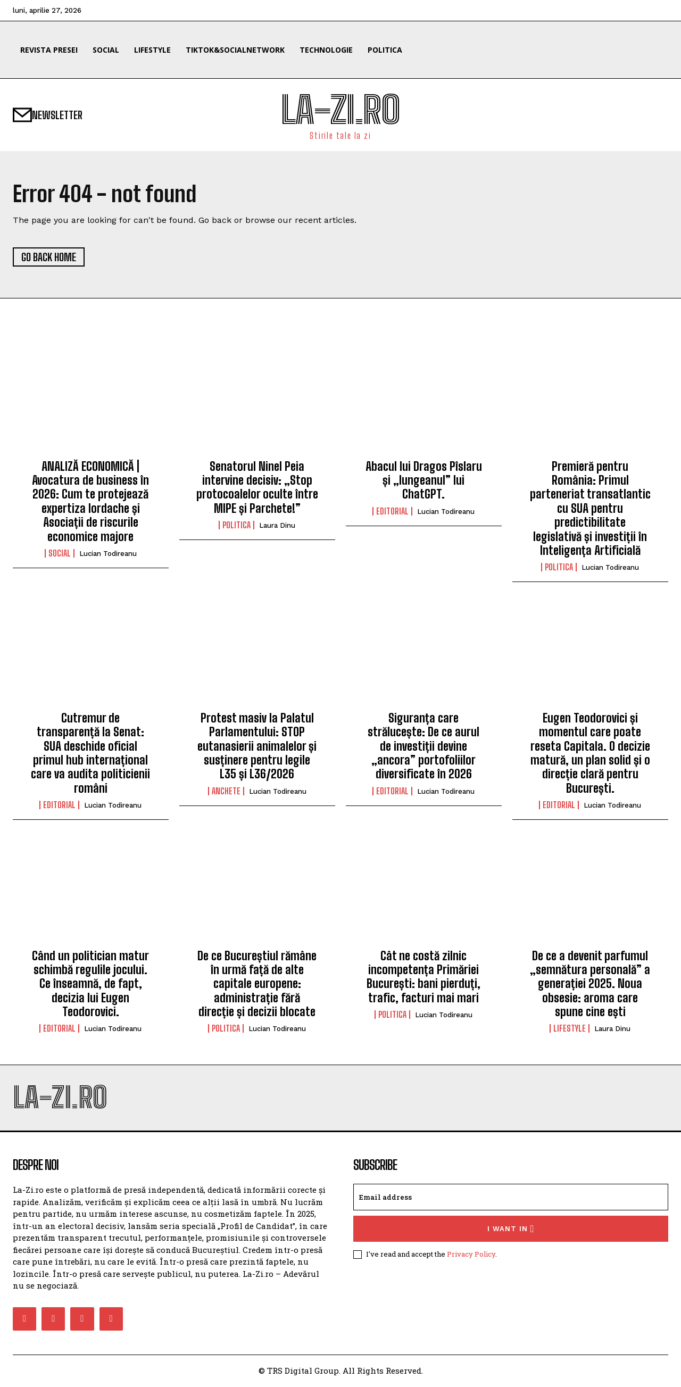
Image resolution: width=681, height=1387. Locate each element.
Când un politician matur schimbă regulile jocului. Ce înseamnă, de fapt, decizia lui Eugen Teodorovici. (90, 984)
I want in (511, 1229)
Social (59, 554)
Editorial (392, 512)
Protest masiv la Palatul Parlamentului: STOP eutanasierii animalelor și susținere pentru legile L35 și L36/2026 (257, 746)
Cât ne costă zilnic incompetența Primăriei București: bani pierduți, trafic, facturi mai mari (423, 977)
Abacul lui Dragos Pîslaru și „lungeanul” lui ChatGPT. (424, 481)
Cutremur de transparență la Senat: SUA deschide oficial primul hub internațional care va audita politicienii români (90, 753)
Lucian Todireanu (108, 554)
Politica (236, 525)
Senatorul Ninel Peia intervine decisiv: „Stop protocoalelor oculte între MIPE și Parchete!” (257, 488)
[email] (510, 1197)
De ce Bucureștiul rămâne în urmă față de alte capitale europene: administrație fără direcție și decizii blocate (257, 984)
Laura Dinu (277, 526)
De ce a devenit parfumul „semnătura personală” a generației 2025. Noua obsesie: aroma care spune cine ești (590, 984)
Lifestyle (569, 1029)
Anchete (226, 791)
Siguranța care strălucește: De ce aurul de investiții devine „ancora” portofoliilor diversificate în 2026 (423, 746)
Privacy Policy (471, 1254)
